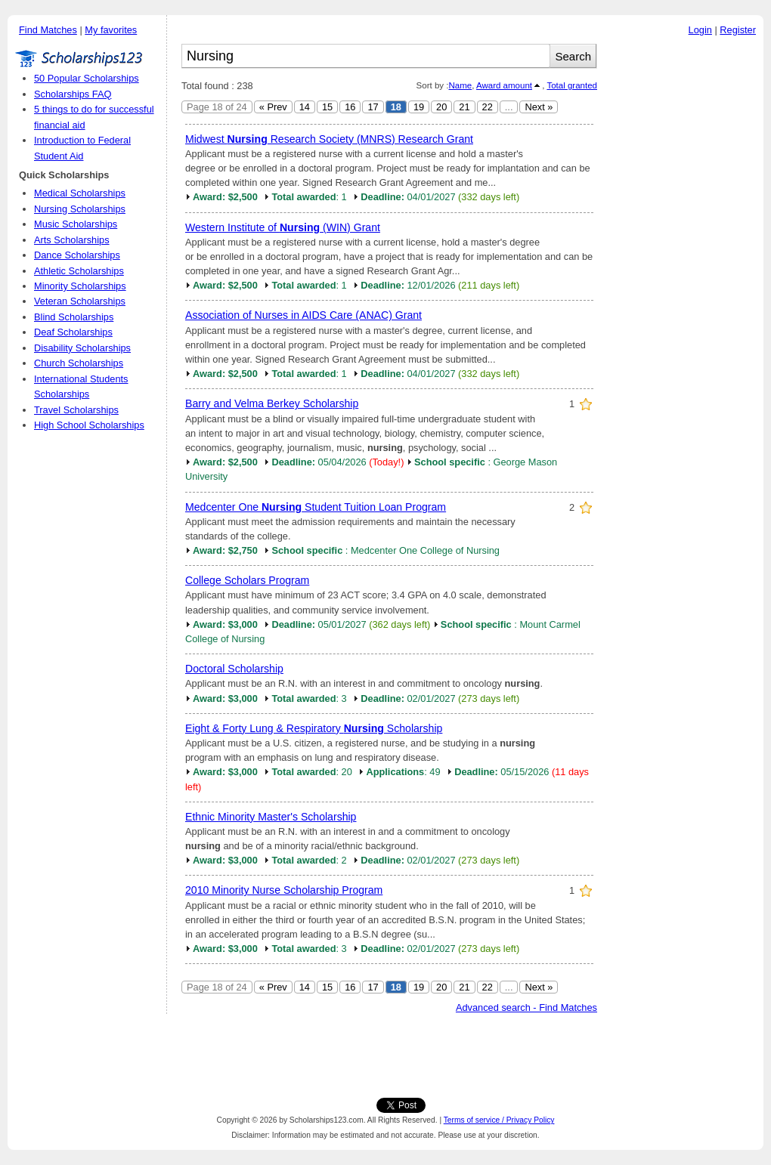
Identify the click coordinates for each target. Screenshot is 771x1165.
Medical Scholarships (79, 193)
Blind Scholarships (73, 317)
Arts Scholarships (72, 240)
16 (350, 107)
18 (396, 107)
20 (441, 107)
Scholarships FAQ (72, 94)
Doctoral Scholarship (234, 669)
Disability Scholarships (82, 348)
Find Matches (48, 30)
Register (738, 30)
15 (327, 107)
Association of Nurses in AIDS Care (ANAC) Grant (303, 315)
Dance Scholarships (77, 255)
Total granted (572, 85)
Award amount (504, 85)
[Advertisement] (684, 271)
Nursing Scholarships (79, 209)
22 (487, 107)
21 (464, 107)
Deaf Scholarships (73, 332)
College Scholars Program (247, 580)
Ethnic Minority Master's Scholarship (270, 817)
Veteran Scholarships (79, 301)
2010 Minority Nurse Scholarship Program (283, 890)
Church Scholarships (78, 363)
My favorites (111, 30)
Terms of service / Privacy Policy (499, 1120)
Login (700, 30)
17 (372, 107)
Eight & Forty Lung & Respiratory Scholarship (313, 728)
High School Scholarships (89, 425)
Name (460, 85)
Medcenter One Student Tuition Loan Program (315, 507)
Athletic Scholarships (79, 271)
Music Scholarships (75, 224)
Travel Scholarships (76, 410)
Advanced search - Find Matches (526, 1007)
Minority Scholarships (80, 286)
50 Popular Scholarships (86, 78)
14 (304, 107)
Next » (539, 107)
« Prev (273, 107)
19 (418, 107)
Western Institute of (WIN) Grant (282, 227)
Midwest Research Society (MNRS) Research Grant (329, 139)
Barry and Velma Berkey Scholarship (271, 403)
